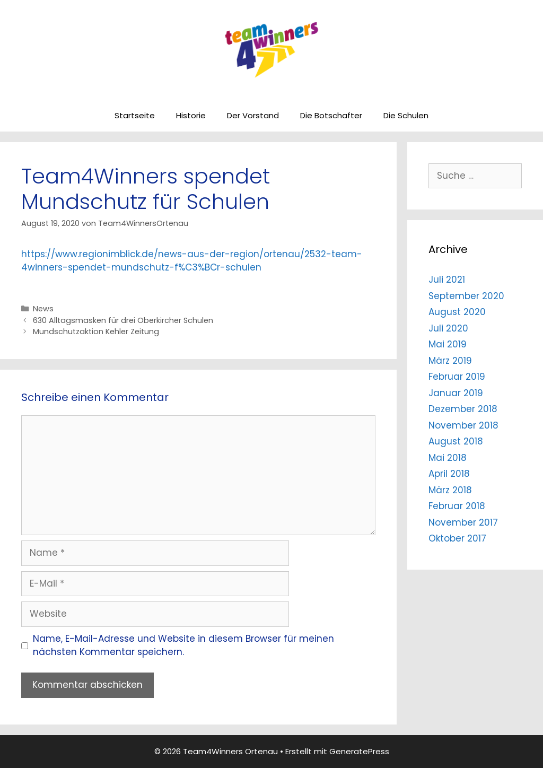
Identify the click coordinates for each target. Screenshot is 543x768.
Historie (191, 115)
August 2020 (457, 312)
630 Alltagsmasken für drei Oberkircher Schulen (123, 320)
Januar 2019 (455, 393)
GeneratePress (359, 751)
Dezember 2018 (462, 409)
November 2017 (463, 522)
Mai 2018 (447, 457)
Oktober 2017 (457, 538)
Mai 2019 (447, 344)
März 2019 (450, 360)
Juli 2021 (446, 279)
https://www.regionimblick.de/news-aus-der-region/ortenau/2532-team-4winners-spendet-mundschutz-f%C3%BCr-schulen (191, 261)
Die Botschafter (331, 115)
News (43, 308)
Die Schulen (405, 115)
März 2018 (450, 490)
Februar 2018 (456, 506)
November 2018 (463, 425)
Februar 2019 (456, 376)
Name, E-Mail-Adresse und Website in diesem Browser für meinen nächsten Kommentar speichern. (183, 645)
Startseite (135, 115)
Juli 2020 (448, 328)
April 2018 (449, 473)
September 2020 (466, 296)
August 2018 (455, 441)
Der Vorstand (253, 115)
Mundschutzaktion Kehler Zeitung (96, 331)
